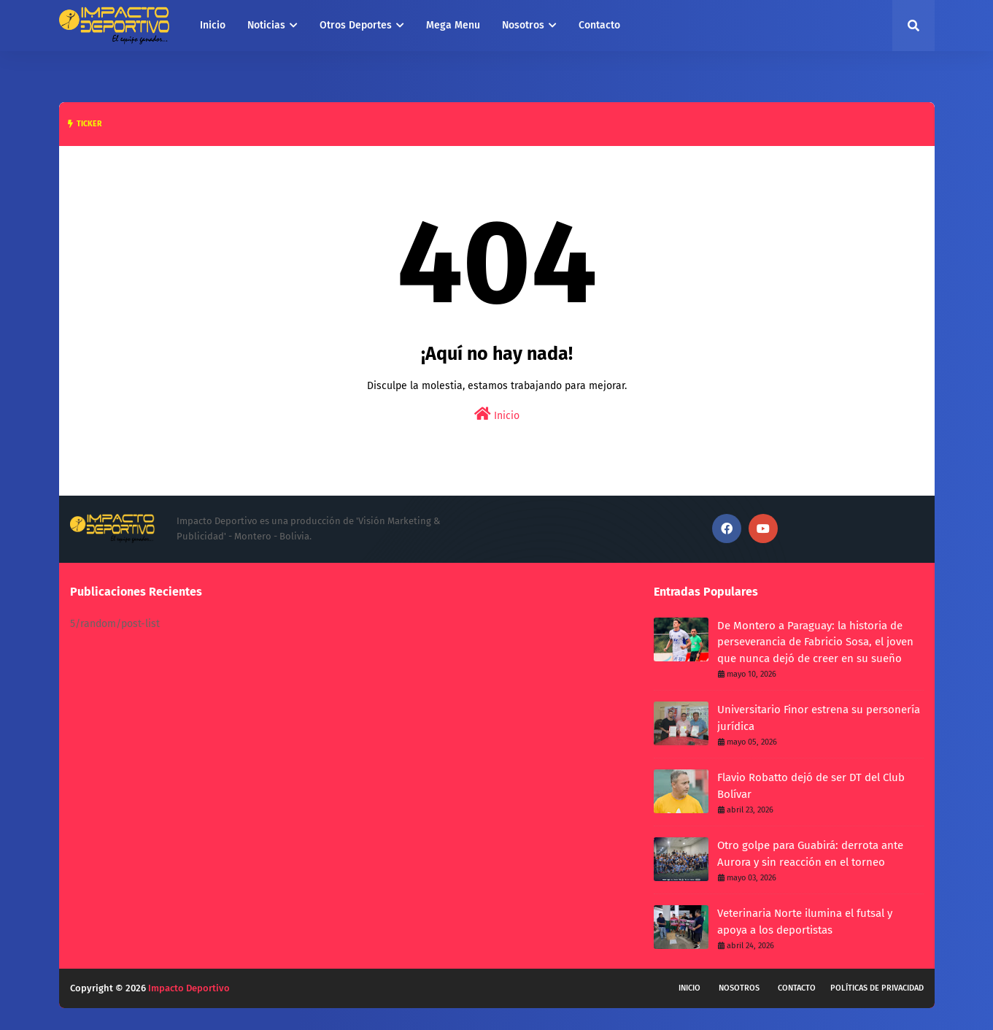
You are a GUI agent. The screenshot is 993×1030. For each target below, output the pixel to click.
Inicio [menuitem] (212, 25)
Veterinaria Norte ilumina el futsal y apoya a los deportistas (804, 922)
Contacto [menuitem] (599, 25)
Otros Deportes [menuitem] (356, 25)
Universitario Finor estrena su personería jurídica (818, 718)
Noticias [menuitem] (266, 25)
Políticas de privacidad (877, 988)
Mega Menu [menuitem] (453, 25)
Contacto (797, 988)
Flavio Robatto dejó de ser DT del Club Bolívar (811, 786)
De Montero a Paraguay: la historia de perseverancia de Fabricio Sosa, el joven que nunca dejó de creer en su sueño (815, 642)
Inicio (496, 414)
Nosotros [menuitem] (523, 25)
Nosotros (739, 988)
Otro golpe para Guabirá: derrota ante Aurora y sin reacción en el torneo (810, 854)
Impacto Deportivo (189, 988)
